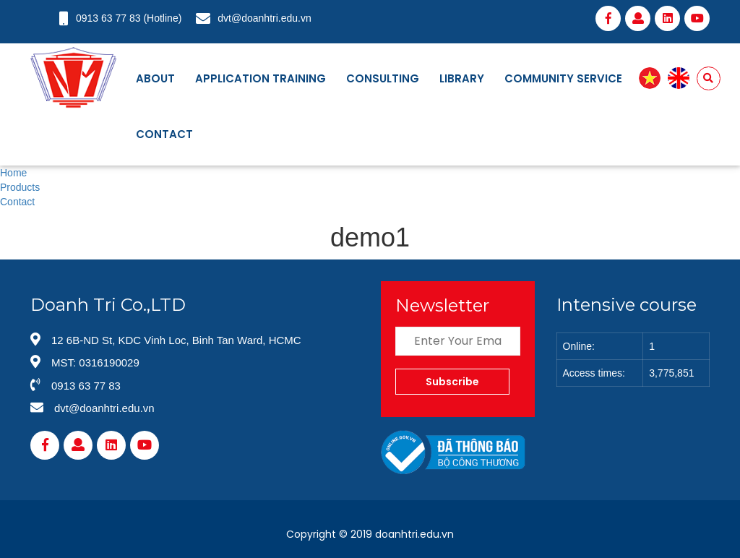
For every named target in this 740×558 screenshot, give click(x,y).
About (155, 78)
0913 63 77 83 (108, 18)
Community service (563, 78)
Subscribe (452, 381)
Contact (164, 134)
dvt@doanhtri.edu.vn (264, 18)
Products (20, 187)
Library (461, 78)
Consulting (382, 78)
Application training (260, 78)
